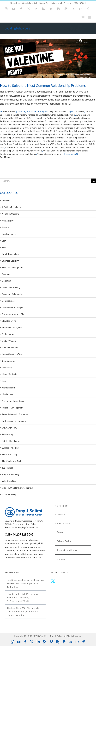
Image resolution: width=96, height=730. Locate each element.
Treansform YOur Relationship (54, 144)
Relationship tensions (10, 141)
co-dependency (39, 118)
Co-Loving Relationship (57, 118)
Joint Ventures (8, 361)
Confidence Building (11, 287)
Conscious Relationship (12, 294)
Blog (51, 111)
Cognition (6, 280)
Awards (5, 227)
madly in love (80, 128)
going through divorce (64, 121)
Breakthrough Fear (10, 254)
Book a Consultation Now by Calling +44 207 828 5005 (62, 3)
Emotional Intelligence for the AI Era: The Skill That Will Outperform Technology (25, 583)
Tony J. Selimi (9, 111)
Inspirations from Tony (12, 354)
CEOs (28, 118)
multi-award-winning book (26, 134)
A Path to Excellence (11, 207)
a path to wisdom (19, 115)
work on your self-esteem (30, 150)
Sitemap (61, 559)
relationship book (82, 134)
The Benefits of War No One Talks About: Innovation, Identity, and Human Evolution (23, 611)
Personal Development (12, 407)
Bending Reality (9, 234)
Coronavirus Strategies (12, 307)
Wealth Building (9, 494)
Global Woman (9, 341)
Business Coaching (10, 260)
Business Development (12, 267)
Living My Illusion (10, 374)
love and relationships (63, 128)
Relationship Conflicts (10, 137)
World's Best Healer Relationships (59, 150)
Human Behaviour (10, 347)
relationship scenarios (76, 137)
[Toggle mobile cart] (82, 17)
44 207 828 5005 (22, 534)
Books (5, 247)
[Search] (93, 181)
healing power (81, 121)
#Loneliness (78, 111)
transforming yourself (29, 144)
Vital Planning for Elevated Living (17, 488)
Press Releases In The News (15, 414)
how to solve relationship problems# (67, 124)
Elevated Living (9, 321)
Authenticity (7, 220)
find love (49, 121)
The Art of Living (9, 454)
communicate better (19, 121)
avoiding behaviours (66, 115)
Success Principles (10, 447)
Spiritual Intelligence (11, 441)
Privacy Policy (64, 541)
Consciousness (9, 301)
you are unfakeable (27, 154)
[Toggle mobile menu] (89, 17)
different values (36, 121)
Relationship (60, 111)
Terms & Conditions (67, 550)
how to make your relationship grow (33, 124)
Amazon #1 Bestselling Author (42, 115)
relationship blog (65, 134)
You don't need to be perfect (50, 154)
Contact (61, 514)
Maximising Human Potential (35, 131)
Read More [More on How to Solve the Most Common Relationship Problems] (5, 157)
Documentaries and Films (13, 314)
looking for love (45, 128)
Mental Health (8, 387)
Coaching (6, 274)
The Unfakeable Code (51, 141)
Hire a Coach (63, 523)
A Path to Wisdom (10, 214)
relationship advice (48, 134)
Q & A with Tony (9, 427)
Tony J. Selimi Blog (10, 474)
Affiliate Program (13, 524)
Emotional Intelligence (12, 327)
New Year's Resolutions (13, 401)
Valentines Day (9, 481)
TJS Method (7, 467)
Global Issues (8, 334)
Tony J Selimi (68, 141)
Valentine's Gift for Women (17, 147)
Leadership (7, 367)
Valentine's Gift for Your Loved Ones (48, 147)
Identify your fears (28, 128)
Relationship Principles (55, 137)
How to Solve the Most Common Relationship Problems (43, 85)
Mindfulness (7, 394)
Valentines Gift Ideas (75, 147)
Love (4, 381)
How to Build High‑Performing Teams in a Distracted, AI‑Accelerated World (22, 597)
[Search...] (45, 181)
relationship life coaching (32, 137)
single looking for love (31, 141)
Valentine (73, 144)
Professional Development (14, 421)
